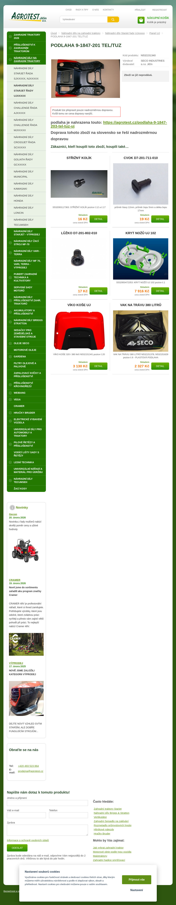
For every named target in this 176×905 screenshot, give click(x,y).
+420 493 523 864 (28, 765)
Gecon (13, 514)
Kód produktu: (131, 55)
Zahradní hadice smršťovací (109, 860)
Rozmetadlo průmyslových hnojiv (112, 825)
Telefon (53, 810)
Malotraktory (100, 855)
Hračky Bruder (102, 833)
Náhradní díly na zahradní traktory (80, 33)
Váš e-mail (13, 810)
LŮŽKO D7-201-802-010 (79, 233)
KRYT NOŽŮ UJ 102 (140, 233)
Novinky (22, 507)
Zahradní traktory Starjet (108, 808)
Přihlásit (140, 10)
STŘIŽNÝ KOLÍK (79, 158)
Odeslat (17, 848)
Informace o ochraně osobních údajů (28, 840)
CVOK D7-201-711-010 (141, 158)
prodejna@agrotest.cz (30, 771)
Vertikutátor (100, 817)
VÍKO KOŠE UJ (79, 305)
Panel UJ (154, 33)
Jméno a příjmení (17, 797)
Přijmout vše (137, 879)
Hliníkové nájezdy (104, 829)
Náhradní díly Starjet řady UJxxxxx (125, 33)
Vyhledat (113, 19)
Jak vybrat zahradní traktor (108, 847)
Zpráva (11, 822)
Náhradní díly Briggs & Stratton (111, 812)
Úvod (54, 33)
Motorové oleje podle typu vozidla (112, 851)
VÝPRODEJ (16, 663)
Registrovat (159, 10)
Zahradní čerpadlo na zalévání (111, 821)
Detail (98, 219)
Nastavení (136, 890)
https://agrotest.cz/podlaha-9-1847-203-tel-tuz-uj (109, 124)
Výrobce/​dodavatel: (129, 62)
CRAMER (14, 579)
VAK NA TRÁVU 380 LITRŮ (140, 305)
